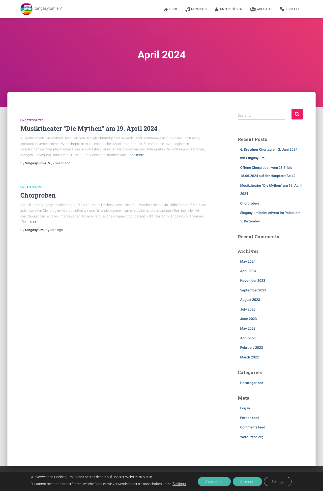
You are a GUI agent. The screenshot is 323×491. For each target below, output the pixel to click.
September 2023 (253, 290)
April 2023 (248, 338)
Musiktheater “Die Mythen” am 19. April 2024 (88, 128)
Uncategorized (32, 120)
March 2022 (249, 357)
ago (61, 163)
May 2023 (248, 328)
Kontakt (289, 9)
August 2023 (250, 300)
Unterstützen (228, 9)
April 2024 (248, 271)
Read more (135, 155)
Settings (179, 484)
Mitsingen (196, 9)
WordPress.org (252, 437)
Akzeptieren (214, 482)
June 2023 (248, 319)
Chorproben (38, 195)
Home (170, 9)
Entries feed (249, 418)
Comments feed (252, 427)
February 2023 (251, 348)
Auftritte (261, 9)
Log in (245, 408)
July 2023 (248, 309)
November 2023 (252, 280)
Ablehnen (247, 482)
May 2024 (248, 261)
